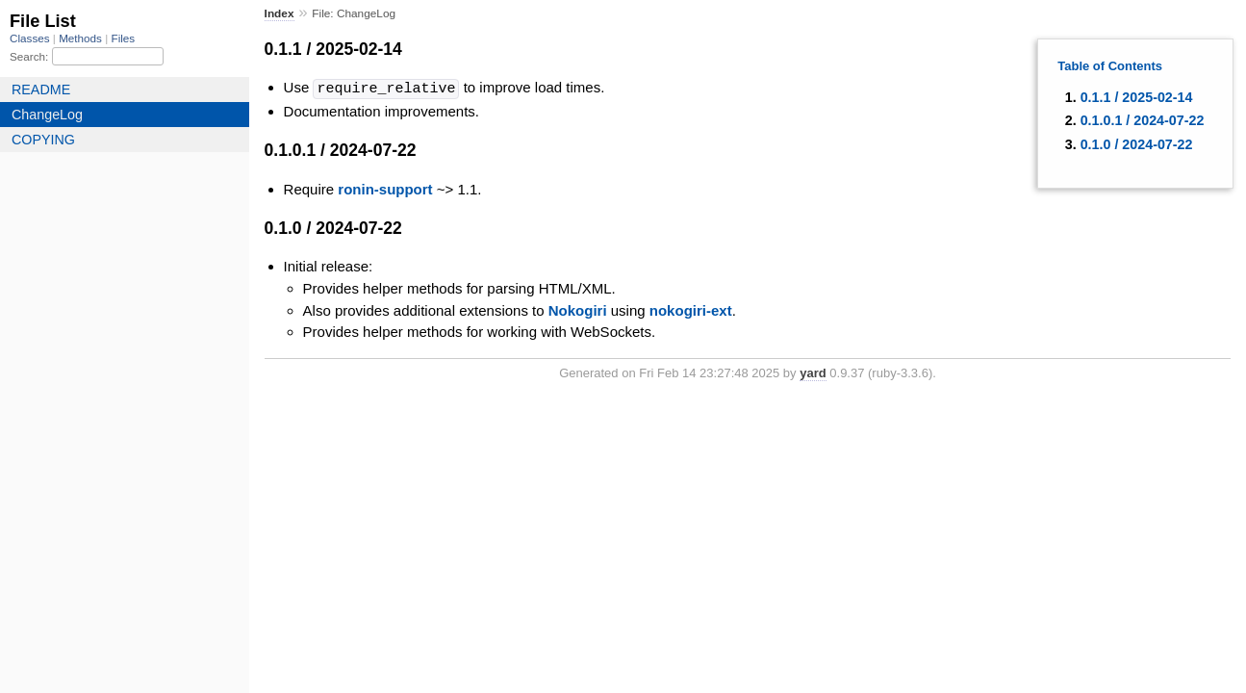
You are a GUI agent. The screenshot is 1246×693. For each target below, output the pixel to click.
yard (813, 372)
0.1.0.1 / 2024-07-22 (1143, 120)
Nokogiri (577, 309)
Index (279, 13)
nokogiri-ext (690, 309)
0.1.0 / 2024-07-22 (1137, 144)
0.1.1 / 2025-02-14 (1137, 97)
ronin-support (385, 188)
